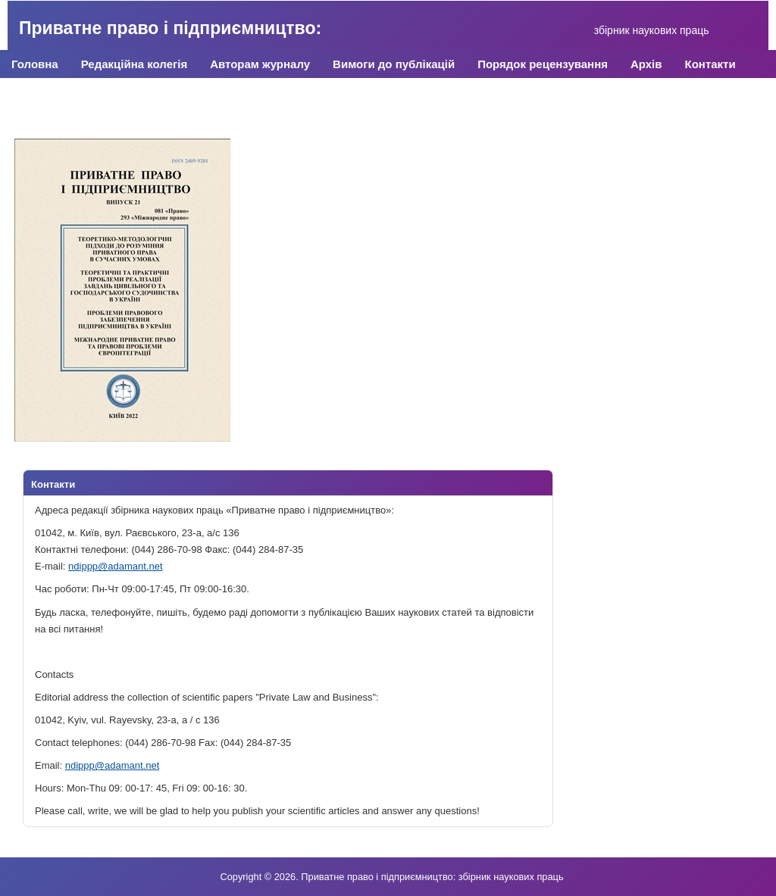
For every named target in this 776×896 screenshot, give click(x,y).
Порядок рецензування (542, 64)
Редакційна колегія (134, 64)
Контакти (710, 64)
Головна (34, 64)
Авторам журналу (260, 64)
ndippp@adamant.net (115, 566)
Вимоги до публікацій (394, 64)
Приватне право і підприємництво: (170, 28)
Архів (646, 64)
